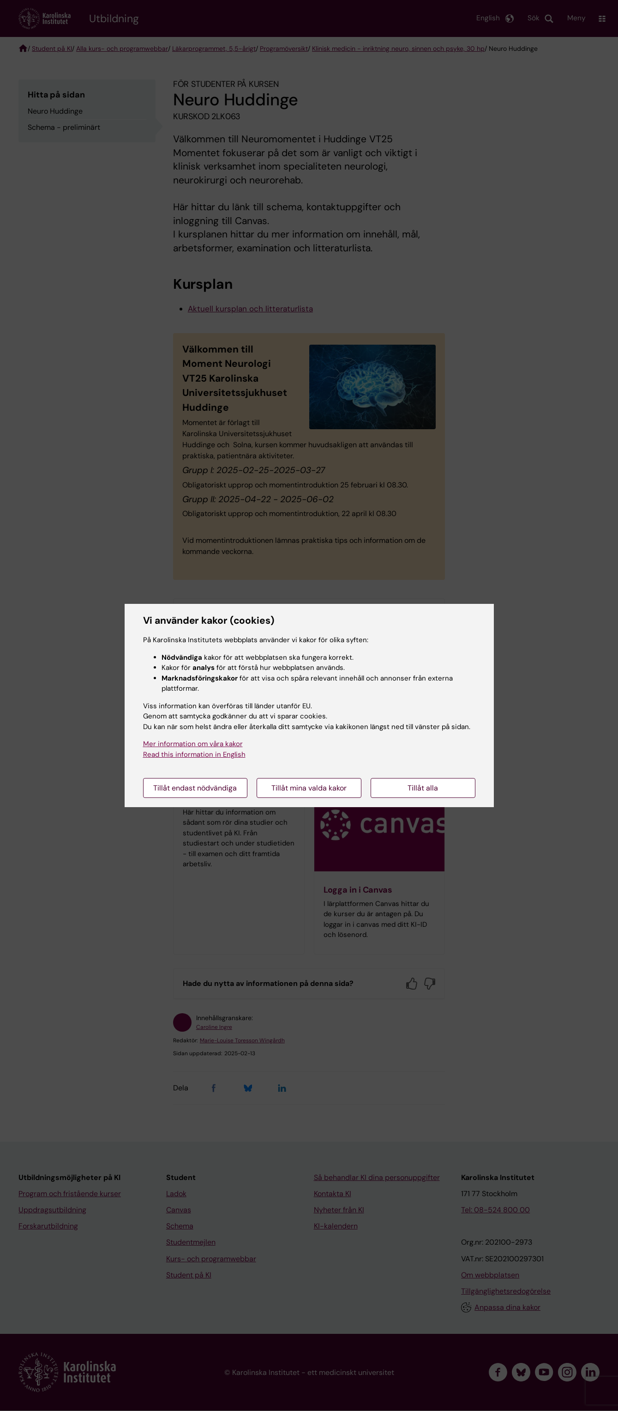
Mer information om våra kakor (193, 743)
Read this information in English (194, 754)
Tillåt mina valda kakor (309, 788)
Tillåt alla (423, 788)
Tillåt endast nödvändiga (195, 788)
